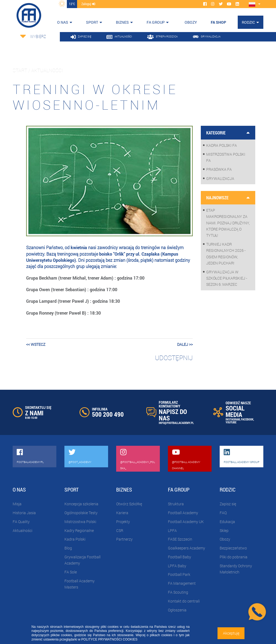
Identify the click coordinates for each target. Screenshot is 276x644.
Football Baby (179, 556)
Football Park (179, 574)
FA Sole (70, 572)
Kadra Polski (74, 539)
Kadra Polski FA (221, 145)
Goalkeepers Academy (186, 548)
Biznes (122, 22)
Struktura (176, 503)
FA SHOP (218, 22)
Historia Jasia (24, 512)
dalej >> (185, 344)
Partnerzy (124, 539)
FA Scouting (178, 592)
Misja (17, 503)
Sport (92, 22)
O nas (62, 22)
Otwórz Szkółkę (129, 503)
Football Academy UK (186, 521)
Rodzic (248, 22)
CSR (119, 530)
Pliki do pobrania (233, 556)
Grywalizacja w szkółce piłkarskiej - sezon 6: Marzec (226, 278)
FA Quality (21, 521)
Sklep (224, 530)
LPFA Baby (177, 565)
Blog (68, 548)
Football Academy (183, 512)
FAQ (223, 512)
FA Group (156, 22)
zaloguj (88, 4)
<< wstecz (35, 344)
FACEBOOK (247, 419)
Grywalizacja (220, 178)
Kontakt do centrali (184, 601)
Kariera (122, 512)
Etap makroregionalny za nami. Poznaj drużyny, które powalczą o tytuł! (228, 223)
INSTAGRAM (233, 419)
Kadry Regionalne (79, 530)
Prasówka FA (219, 169)
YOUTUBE (231, 422)
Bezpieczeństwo (233, 548)
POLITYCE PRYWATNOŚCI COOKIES (109, 639)
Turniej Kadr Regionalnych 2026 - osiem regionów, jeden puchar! (226, 254)
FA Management (182, 583)
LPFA (172, 530)
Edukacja (227, 521)
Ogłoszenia (177, 609)
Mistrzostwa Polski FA (225, 157)
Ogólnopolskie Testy (81, 512)
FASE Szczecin (180, 539)
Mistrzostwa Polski (80, 521)
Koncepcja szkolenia (81, 503)
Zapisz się (228, 503)
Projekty (123, 521)
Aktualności (22, 530)
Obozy (225, 539)
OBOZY (191, 22)
